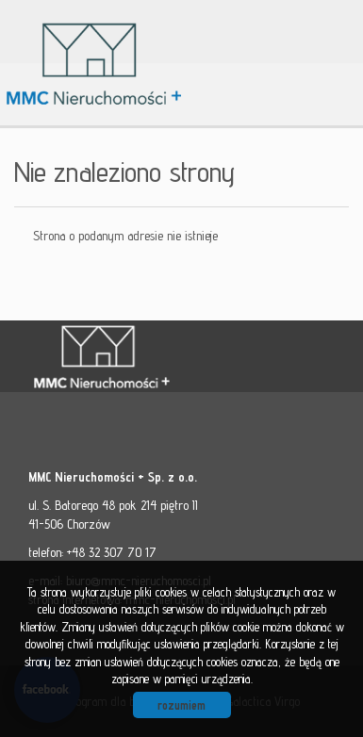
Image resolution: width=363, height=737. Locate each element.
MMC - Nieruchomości (160, 357)
